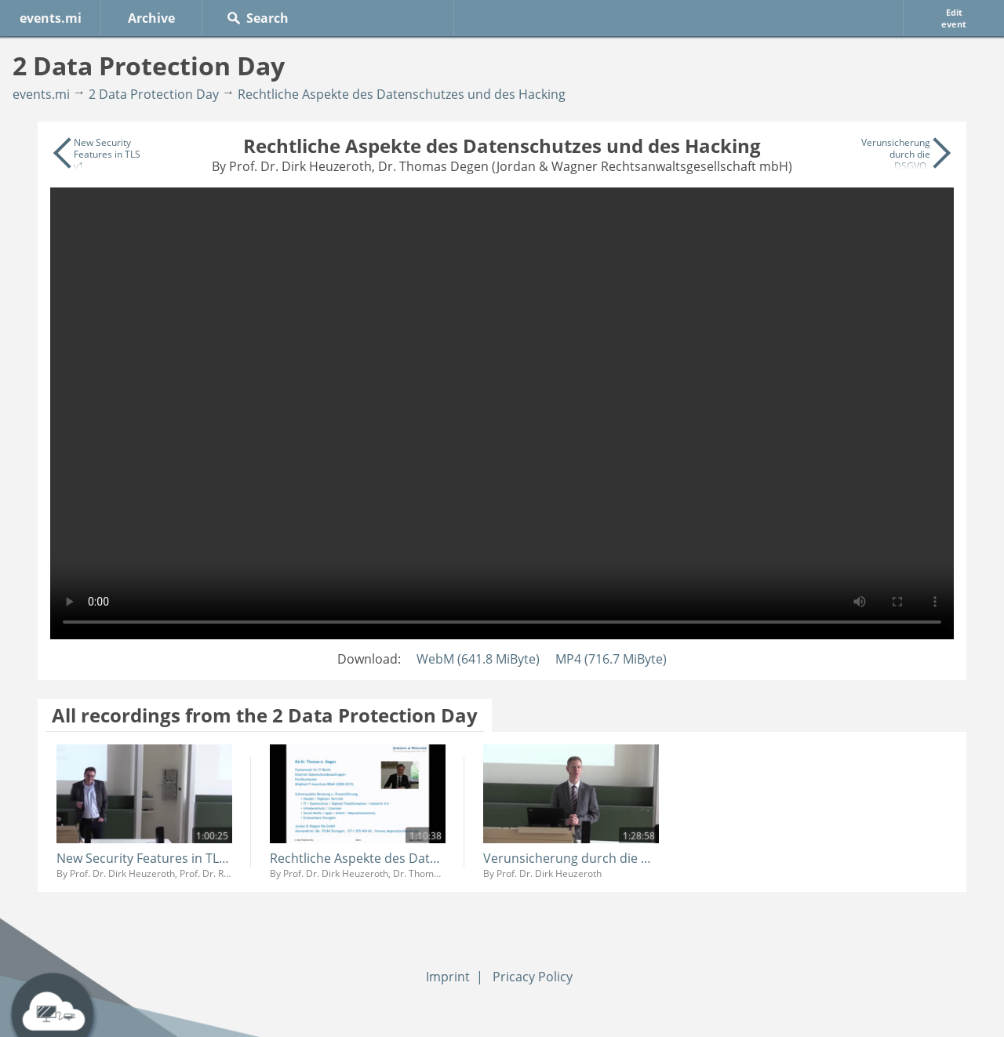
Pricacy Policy (533, 976)
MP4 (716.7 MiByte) (611, 659)
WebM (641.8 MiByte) (478, 659)
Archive (151, 18)
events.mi (51, 18)
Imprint (448, 976)
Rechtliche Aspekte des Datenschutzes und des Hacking (402, 94)
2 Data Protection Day (154, 94)
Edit (954, 18)
